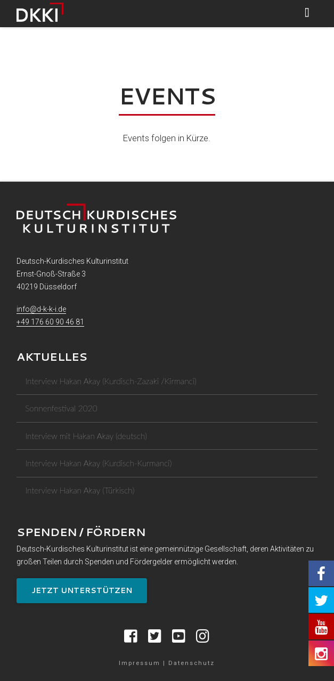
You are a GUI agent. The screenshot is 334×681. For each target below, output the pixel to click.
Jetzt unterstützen (81, 590)
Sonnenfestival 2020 (61, 408)
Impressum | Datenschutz (167, 663)
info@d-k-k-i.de (41, 309)
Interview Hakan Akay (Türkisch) (79, 490)
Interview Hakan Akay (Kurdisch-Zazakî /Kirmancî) (111, 381)
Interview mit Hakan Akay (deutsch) (86, 436)
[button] (307, 12)
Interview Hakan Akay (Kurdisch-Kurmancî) (98, 463)
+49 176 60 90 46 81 (50, 322)
